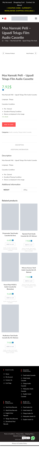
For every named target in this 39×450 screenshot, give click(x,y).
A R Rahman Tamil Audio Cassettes (30, 250)
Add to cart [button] (10, 244)
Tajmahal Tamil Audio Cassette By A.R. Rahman (29, 235)
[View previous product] (3, 53)
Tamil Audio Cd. (27, 407)
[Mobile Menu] (36, 18)
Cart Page (8, 383)
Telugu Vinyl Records (12, 418)
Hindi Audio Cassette (25, 379)
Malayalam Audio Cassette (27, 390)
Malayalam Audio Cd (29, 416)
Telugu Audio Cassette (24, 132)
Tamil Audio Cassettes (12, 302)
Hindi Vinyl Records (11, 410)
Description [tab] (19, 145)
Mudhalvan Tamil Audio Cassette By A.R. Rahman (10, 337)
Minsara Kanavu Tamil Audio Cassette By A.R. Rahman (29, 270)
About (19, 5)
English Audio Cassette (26, 395)
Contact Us (30, 2)
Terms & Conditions (9, 434)
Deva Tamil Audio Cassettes (12, 249)
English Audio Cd (28, 419)
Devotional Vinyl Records (9, 423)
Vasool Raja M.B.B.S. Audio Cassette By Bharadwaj (10, 287)
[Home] (2, 41)
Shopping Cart (19, 2)
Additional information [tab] (19, 149)
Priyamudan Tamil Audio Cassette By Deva (10, 234)
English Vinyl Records (8, 414)
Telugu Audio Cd (28, 413)
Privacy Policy (20, 434)
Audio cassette (13, 132)
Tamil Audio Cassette (29, 375)
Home (7, 374)
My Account (7, 2)
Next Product (30, 53)
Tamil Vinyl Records (11, 407)
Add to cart (9, 124)
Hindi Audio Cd (27, 410)
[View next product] (35, 53)
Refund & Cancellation (19, 436)
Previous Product (10, 53)
